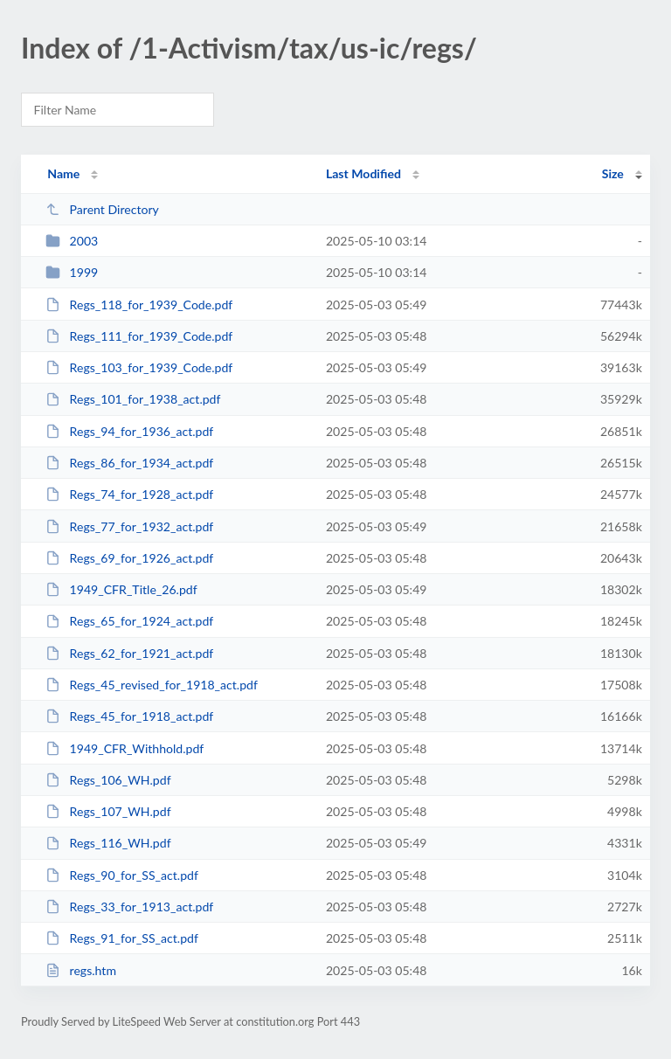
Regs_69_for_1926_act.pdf (129, 557)
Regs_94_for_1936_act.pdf (129, 431)
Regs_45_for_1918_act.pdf (129, 716)
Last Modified (363, 173)
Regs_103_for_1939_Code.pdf (138, 367)
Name (63, 173)
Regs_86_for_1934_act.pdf (129, 462)
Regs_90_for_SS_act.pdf (121, 875)
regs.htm (80, 970)
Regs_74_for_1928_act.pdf (129, 494)
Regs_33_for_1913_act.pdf (129, 906)
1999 (71, 272)
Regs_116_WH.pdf (107, 842)
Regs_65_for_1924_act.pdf (129, 620)
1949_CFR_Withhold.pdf (124, 748)
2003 (71, 240)
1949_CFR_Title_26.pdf (121, 589)
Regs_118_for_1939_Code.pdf (138, 304)
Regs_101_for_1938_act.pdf (132, 398)
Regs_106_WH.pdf (107, 779)
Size (613, 173)
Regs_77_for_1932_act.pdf (129, 526)
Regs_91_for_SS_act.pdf (121, 938)
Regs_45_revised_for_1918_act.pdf (151, 684)
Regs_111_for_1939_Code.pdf (138, 336)
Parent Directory (102, 209)
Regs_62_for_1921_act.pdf (129, 653)
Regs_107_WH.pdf (107, 811)
